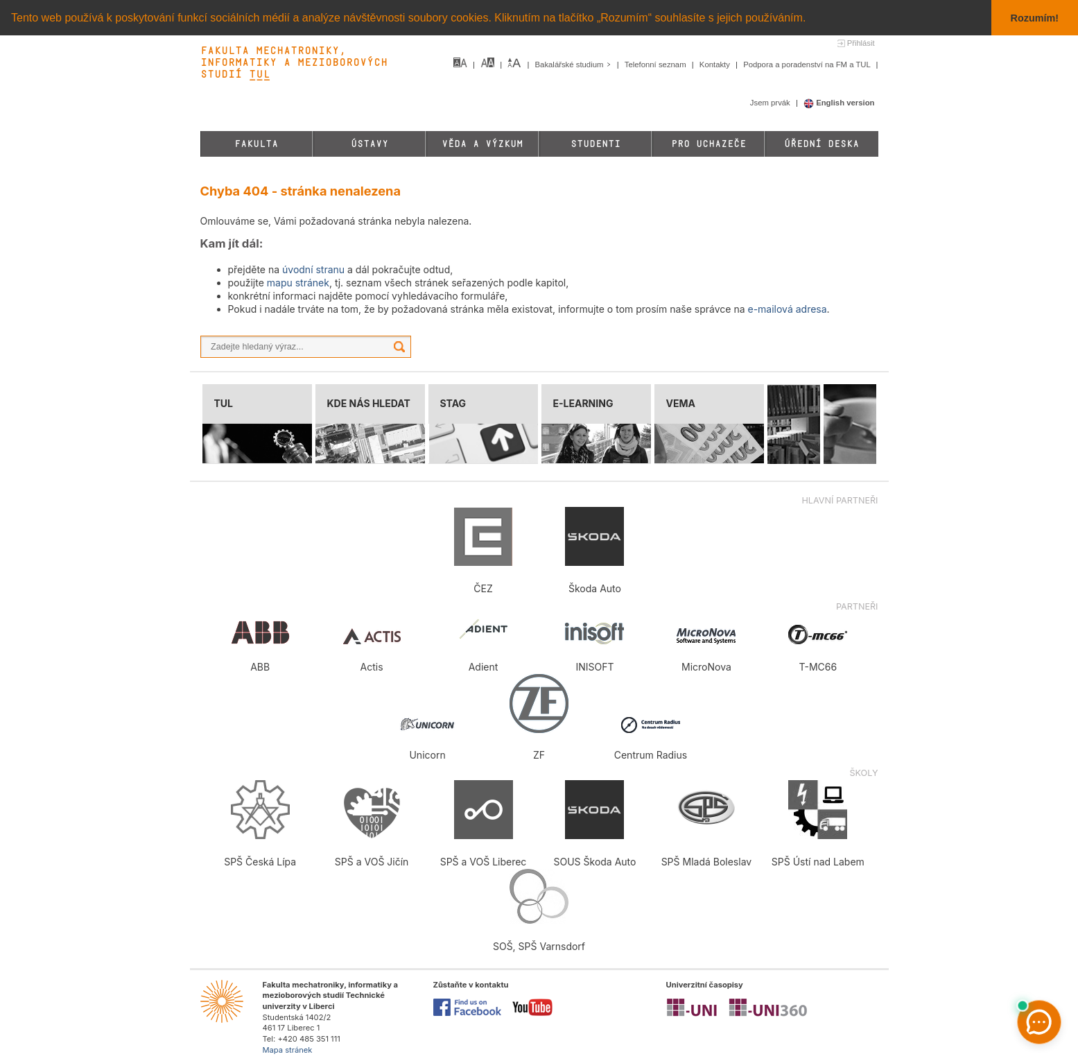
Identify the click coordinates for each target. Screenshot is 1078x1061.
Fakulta (256, 144)
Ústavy (369, 144)
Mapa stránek (288, 1050)
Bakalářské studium (574, 64)
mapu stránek (298, 282)
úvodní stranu (313, 269)
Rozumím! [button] (1035, 18)
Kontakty (715, 64)
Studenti (595, 144)
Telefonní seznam (656, 64)
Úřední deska (821, 144)
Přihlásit (861, 43)
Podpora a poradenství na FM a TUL (807, 64)
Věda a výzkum (482, 144)
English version (839, 102)
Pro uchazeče (708, 144)
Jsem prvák (771, 102)
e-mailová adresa (786, 309)
